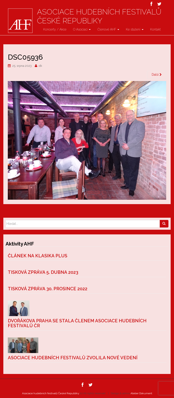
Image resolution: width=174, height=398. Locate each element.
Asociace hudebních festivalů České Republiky (99, 16)
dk (40, 65)
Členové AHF (108, 29)
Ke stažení (134, 29)
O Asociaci (82, 29)
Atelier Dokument (141, 393)
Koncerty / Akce (54, 29)
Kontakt (155, 29)
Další (157, 74)
